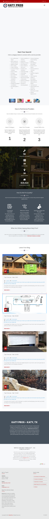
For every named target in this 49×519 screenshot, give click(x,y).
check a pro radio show (27, 282)
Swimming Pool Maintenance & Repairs (34, 82)
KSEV (5, 283)
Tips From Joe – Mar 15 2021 (11, 393)
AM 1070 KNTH (8, 282)
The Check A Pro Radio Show (39, 476)
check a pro (19, 282)
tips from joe (8, 283)
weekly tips (14, 283)
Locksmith (23, 74)
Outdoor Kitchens (24, 76)
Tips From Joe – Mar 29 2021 (11, 316)
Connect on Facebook (38, 479)
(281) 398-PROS (6, 483)
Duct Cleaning (14, 74)
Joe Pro (8, 280)
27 (6, 271)
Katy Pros (11, 515)
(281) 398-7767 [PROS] (17, 1)
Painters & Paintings (25, 80)
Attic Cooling (13, 65)
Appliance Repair (14, 64)
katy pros (41, 282)
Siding (32, 71)
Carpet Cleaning (14, 67)
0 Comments (14, 280)
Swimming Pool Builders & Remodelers (34, 78)
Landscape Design (24, 71)
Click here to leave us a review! (33, 236)
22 (5, 348)
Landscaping (23, 73)
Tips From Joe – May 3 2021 (11, 277)
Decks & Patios (14, 71)
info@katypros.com (7, 1)
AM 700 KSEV (14, 282)
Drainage (13, 73)
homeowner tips (35, 282)
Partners (35, 487)
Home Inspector (24, 64)
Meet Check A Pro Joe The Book (40, 484)
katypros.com (26, 457)
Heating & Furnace (24, 62)
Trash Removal (34, 85)
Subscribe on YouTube (38, 481)
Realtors (32, 61)
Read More (6, 290)
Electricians (13, 76)
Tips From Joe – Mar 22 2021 (11, 354)
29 (5, 310)
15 (5, 387)
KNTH (44, 282)
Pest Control (23, 82)
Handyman (23, 61)
